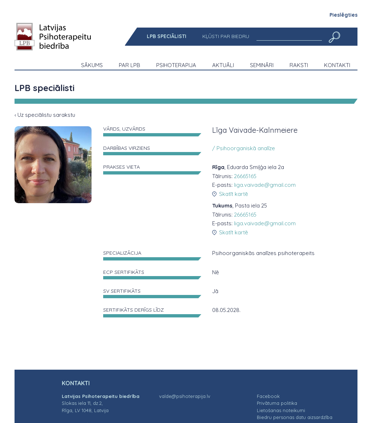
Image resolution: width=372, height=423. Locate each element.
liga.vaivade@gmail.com (265, 184)
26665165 (245, 176)
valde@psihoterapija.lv (184, 396)
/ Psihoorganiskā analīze (243, 148)
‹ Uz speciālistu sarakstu (45, 114)
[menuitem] (166, 36)
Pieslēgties (343, 15)
